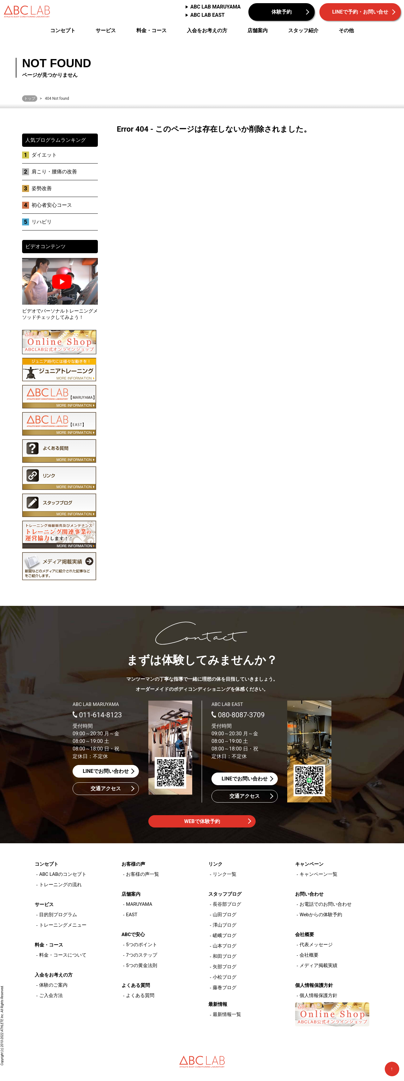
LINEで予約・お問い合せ (360, 12)
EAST (131, 914)
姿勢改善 (42, 188)
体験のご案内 (53, 985)
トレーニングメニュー (62, 925)
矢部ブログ (224, 967)
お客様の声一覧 (142, 874)
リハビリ (42, 222)
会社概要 (309, 955)
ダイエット (44, 155)
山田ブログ (224, 914)
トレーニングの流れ (60, 884)
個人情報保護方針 (318, 995)
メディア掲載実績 (318, 965)
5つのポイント (141, 944)
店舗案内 (257, 30)
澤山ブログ (224, 925)
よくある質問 (140, 995)
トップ (29, 98)
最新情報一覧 (227, 1014)
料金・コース (151, 30)
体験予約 (281, 12)
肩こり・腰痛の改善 (54, 172)
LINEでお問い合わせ (106, 771)
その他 (346, 30)
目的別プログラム (58, 914)
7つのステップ (141, 955)
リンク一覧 (224, 874)
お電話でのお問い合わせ (326, 904)
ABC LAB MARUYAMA (215, 7)
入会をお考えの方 (207, 30)
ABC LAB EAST (207, 15)
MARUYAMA (139, 904)
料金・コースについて (62, 955)
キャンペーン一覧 (318, 874)
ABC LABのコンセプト (62, 874)
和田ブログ (224, 956)
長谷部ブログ (227, 904)
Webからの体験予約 (321, 914)
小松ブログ (224, 977)
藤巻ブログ (224, 987)
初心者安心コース (52, 205)
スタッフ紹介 (303, 30)
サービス (106, 30)
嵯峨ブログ (224, 935)
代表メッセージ (316, 944)
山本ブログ (224, 946)
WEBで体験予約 (202, 821)
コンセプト (62, 30)
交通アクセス (106, 788)
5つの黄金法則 (141, 965)
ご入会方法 (51, 995)
